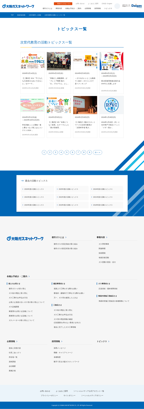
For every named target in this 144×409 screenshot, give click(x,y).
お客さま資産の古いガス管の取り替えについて (27, 302)
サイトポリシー (69, 396)
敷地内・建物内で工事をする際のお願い (69, 293)
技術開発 (102, 253)
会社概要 (12, 366)
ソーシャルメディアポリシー (92, 396)
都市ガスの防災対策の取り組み (66, 248)
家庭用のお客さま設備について (21, 311)
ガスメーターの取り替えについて (21, 320)
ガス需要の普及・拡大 (107, 262)
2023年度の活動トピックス (34, 197)
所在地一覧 (13, 357)
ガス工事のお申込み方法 (18, 298)
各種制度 (57, 357)
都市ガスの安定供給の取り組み (66, 244)
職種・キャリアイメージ (63, 353)
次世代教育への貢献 (35, 15)
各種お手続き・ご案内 (73, 8)
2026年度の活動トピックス (34, 189)
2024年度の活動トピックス (103, 189)
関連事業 (102, 248)
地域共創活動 (21, 15)
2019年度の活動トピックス (68, 205)
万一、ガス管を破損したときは (66, 298)
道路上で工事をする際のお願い (66, 289)
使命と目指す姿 (15, 348)
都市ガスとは (47, 8)
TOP (12, 15)
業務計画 (12, 371)
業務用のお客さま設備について (21, 316)
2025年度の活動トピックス (68, 189)
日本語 (104, 3)
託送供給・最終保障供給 (108, 289)
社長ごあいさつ (15, 353)
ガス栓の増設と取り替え (18, 293)
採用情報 (97, 8)
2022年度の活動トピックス (68, 197)
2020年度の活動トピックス (34, 205)
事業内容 (59, 8)
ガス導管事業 (104, 244)
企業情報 (88, 8)
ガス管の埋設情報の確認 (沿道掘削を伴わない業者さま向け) (67, 321)
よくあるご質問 (93, 3)
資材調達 (12, 362)
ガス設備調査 (14, 307)
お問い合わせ (80, 3)
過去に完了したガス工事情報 (65, 327)
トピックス (108, 8)
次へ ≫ (97, 152)
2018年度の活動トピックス (103, 205)
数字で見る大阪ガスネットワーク (66, 362)
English (109, 3)
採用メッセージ (60, 348)
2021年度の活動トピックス (103, 197)
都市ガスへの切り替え (17, 289)
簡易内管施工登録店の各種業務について (114, 301)
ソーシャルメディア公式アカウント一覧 (88, 391)
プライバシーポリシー (49, 396)
